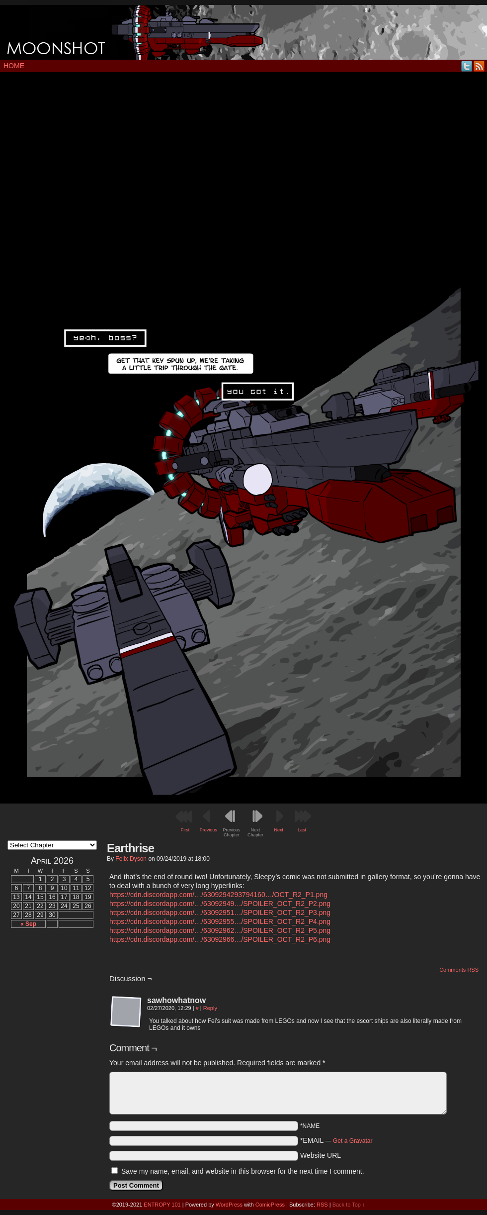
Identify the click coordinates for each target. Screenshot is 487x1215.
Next (279, 829)
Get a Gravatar (352, 1140)
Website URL (320, 1155)
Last (302, 829)
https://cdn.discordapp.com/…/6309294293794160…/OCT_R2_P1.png (218, 895)
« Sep (28, 923)
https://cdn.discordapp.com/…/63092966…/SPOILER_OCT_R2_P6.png (219, 939)
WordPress (229, 1205)
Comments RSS (459, 970)
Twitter (467, 66)
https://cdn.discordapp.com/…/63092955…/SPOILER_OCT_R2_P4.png (219, 921)
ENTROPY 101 (162, 1205)
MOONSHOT (243, 32)
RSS (479, 66)
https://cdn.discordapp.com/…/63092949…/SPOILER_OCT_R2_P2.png (219, 904)
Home (13, 66)
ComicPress (270, 1205)
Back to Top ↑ (348, 1205)
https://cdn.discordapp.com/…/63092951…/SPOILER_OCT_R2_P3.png (219, 912)
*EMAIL (336, 1140)
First (185, 829)
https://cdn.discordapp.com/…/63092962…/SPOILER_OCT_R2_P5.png (219, 930)
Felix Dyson (131, 858)
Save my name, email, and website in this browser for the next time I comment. (242, 1171)
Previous (208, 829)
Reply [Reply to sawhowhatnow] (210, 1008)
